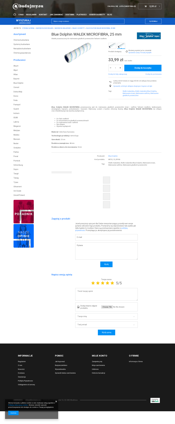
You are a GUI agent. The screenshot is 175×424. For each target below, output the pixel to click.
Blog (109, 15)
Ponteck (17, 161)
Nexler (16, 143)
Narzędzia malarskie (63, 28)
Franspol (17, 105)
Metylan (17, 130)
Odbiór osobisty (97, 15)
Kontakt (43, 15)
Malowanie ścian (129, 45)
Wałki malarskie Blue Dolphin (145, 43)
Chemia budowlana (21, 40)
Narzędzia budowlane (44, 28)
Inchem (16, 113)
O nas (21, 15)
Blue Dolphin (18, 83)
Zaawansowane (25, 23)
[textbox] (88, 21)
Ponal (16, 156)
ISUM (16, 118)
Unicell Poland (19, 195)
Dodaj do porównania (153, 86)
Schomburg (18, 165)
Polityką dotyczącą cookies (18, 405)
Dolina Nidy (18, 92)
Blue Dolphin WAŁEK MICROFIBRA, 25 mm (100, 28)
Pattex (16, 152)
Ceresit (16, 87)
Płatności (82, 15)
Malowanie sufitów (143, 45)
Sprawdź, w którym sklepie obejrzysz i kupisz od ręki (132, 98)
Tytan (16, 182)
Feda (15, 100)
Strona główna (28, 28)
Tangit (16, 174)
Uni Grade (17, 191)
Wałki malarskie (128, 43)
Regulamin (31, 15)
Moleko (16, 135)
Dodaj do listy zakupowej (117, 86)
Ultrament (18, 187)
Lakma (16, 122)
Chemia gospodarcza (22, 53)
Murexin (17, 139)
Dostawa (69, 15)
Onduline (17, 148)
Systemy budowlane (22, 44)
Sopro (16, 169)
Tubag (16, 178)
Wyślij (106, 264)
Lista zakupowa (127, 6)
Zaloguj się (112, 6)
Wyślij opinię (106, 332)
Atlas (16, 74)
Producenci (20, 60)
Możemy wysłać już (135, 62)
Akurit (16, 66)
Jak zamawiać (56, 15)
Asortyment (20, 34)
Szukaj (153, 21)
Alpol (16, 70)
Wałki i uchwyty (78, 28)
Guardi (16, 109)
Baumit (16, 79)
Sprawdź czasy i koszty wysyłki (139, 64)
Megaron (17, 126)
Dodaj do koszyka (143, 79)
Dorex (16, 96)
